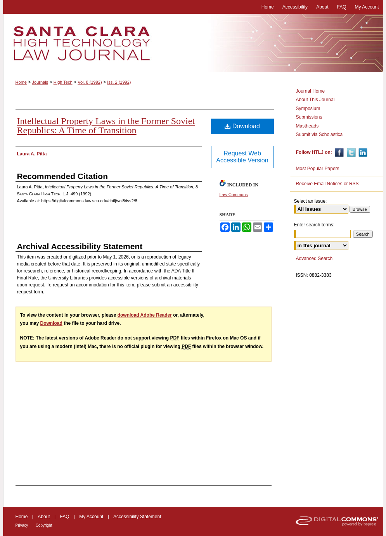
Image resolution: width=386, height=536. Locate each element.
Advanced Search (314, 258)
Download (242, 126)
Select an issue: (310, 201)
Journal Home (310, 91)
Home (21, 82)
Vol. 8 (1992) (90, 82)
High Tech (63, 82)
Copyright (44, 525)
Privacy (22, 525)
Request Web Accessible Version (242, 157)
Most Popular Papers (317, 168)
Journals (40, 82)
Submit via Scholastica (319, 134)
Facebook (338, 152)
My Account (91, 516)
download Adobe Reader (145, 315)
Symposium (308, 108)
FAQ (64, 516)
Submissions (309, 117)
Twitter (350, 152)
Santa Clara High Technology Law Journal (193, 43)
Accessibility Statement (137, 516)
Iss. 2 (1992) (119, 82)
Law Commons (234, 194)
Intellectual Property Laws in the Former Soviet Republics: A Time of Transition (106, 125)
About (44, 516)
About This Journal (315, 99)
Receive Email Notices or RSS (327, 183)
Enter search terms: (314, 224)
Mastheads (307, 126)
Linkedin (362, 152)
